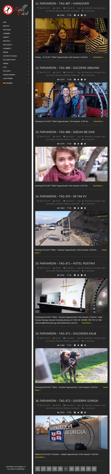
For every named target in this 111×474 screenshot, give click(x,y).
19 (55, 469)
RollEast (67, 11)
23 (77, 469)
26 (94, 469)
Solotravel (75, 11)
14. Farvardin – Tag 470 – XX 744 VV (60, 196)
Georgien (97, 8)
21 (66, 469)
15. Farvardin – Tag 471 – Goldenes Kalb (65, 333)
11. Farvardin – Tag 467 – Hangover (62, 3)
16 (38, 469)
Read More (97, 57)
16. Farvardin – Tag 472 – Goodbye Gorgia (66, 400)
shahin (58, 8)
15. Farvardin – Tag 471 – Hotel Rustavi (65, 263)
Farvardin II (70, 8)
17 (43, 469)
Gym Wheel (50, 11)
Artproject (89, 8)
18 (49, 469)
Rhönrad (59, 11)
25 (88, 469)
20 (60, 469)
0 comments (89, 11)
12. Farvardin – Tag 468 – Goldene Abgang (67, 68)
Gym (103, 8)
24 (83, 469)
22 (72, 469)
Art (83, 8)
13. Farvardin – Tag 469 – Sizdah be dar (65, 132)
